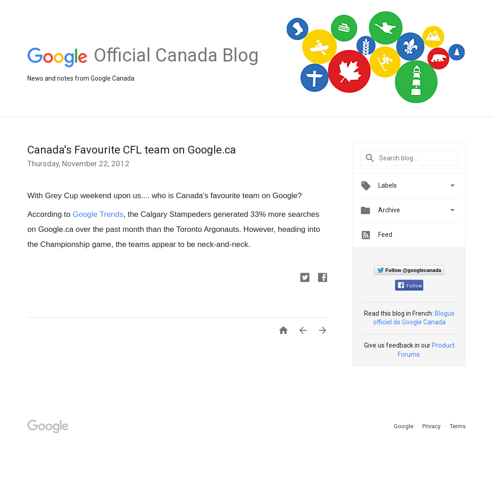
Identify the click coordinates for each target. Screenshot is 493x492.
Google (404, 426)
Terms (458, 426)
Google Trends (97, 214)
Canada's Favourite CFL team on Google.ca (131, 150)
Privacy (432, 426)
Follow (410, 286)
